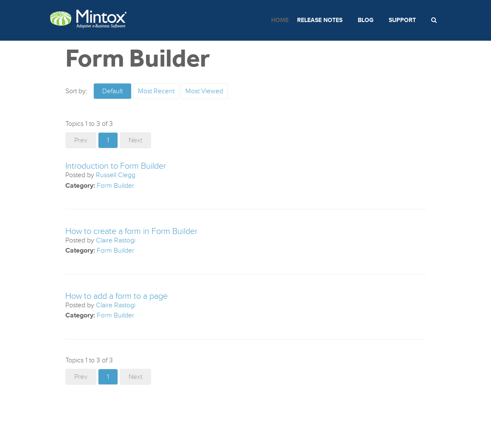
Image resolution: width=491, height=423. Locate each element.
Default (112, 91)
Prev (80, 140)
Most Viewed (204, 91)
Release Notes (319, 20)
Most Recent (156, 91)
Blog (365, 20)
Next (135, 140)
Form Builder (115, 185)
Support (402, 20)
